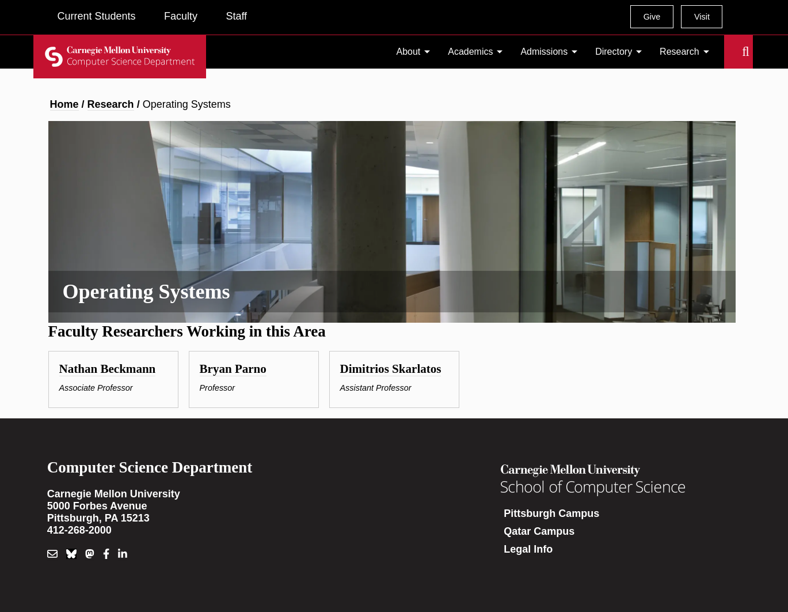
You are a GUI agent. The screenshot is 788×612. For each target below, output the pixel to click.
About (409, 51)
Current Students (97, 16)
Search (731, 52)
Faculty (180, 16)
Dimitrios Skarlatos (390, 369)
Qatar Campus (539, 531)
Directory (613, 51)
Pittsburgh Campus (551, 513)
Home (64, 104)
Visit (702, 16)
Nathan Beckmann (107, 369)
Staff (236, 16)
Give (652, 16)
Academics (470, 51)
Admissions (544, 51)
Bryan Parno (233, 369)
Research (679, 51)
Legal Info (528, 549)
